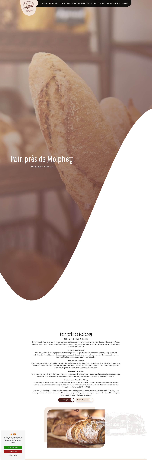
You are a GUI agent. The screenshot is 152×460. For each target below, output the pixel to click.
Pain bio (62, 3)
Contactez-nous (85, 400)
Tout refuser (13, 451)
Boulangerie (53, 3)
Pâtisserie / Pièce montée (87, 3)
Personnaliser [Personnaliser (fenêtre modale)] (13, 455)
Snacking (101, 3)
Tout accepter (13, 447)
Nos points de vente (113, 3)
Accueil (44, 3)
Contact (125, 3)
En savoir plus (67, 400)
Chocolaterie (71, 3)
